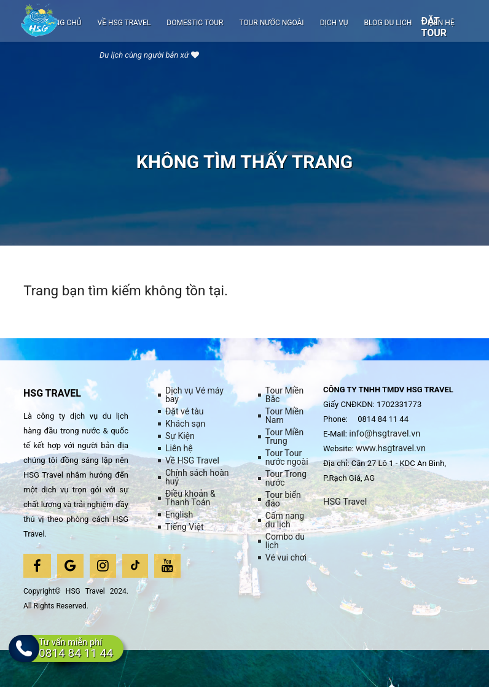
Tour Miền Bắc (284, 395)
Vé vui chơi (286, 557)
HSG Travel (347, 502)
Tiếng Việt (184, 527)
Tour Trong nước (286, 478)
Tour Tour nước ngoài (286, 457)
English (179, 514)
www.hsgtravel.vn (394, 449)
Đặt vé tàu (184, 411)
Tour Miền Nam (284, 415)
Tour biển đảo (283, 499)
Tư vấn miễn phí (86, 659)
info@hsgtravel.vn (388, 434)
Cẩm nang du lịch (284, 520)
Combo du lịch (285, 541)
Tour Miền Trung (284, 436)
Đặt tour (434, 27)
